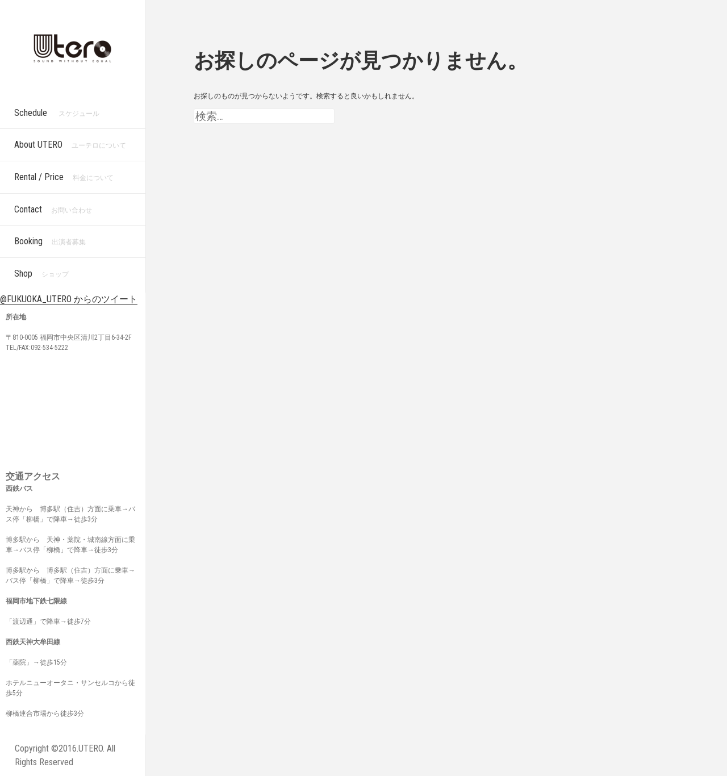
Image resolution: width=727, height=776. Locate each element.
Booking (50, 241)
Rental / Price (64, 177)
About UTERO (70, 144)
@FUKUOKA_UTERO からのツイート (68, 299)
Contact (53, 209)
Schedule (56, 112)
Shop (41, 273)
